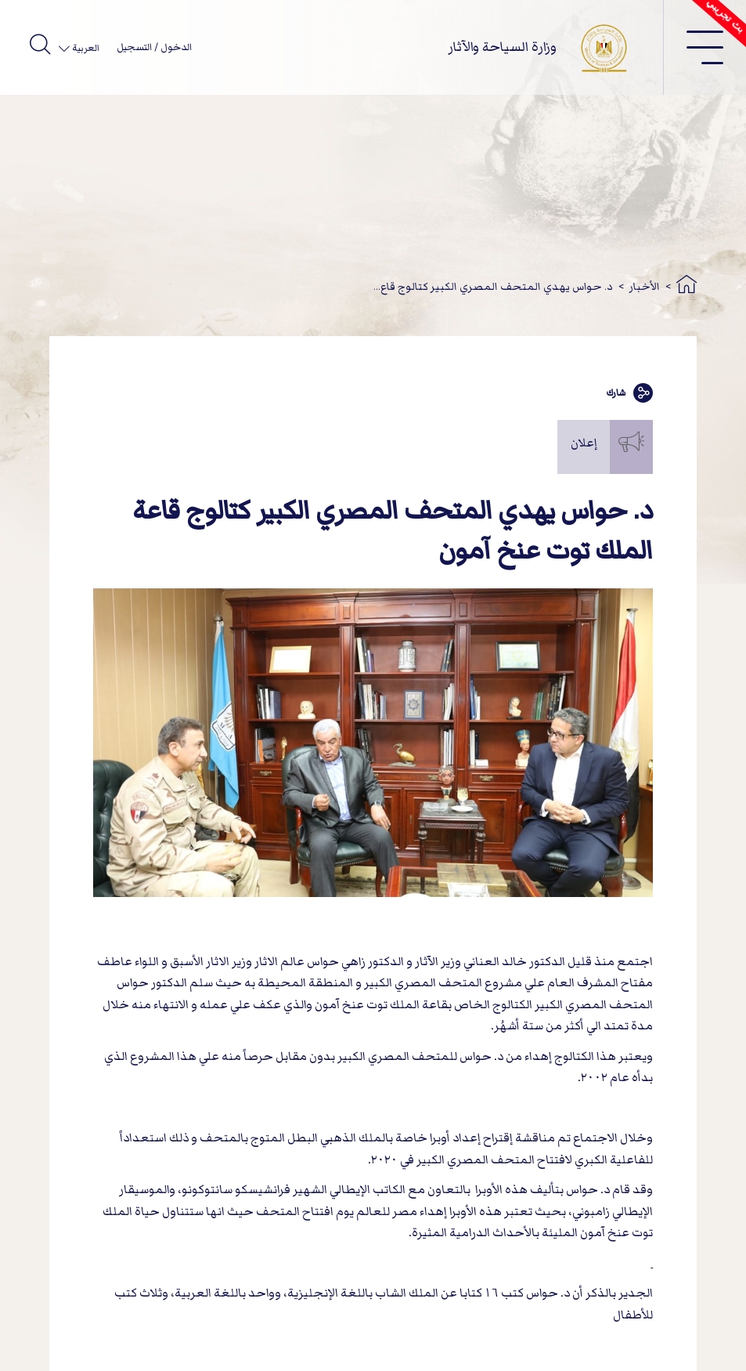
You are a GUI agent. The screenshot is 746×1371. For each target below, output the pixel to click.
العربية (84, 48)
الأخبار (644, 286)
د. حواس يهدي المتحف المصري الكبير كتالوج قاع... (493, 286)
